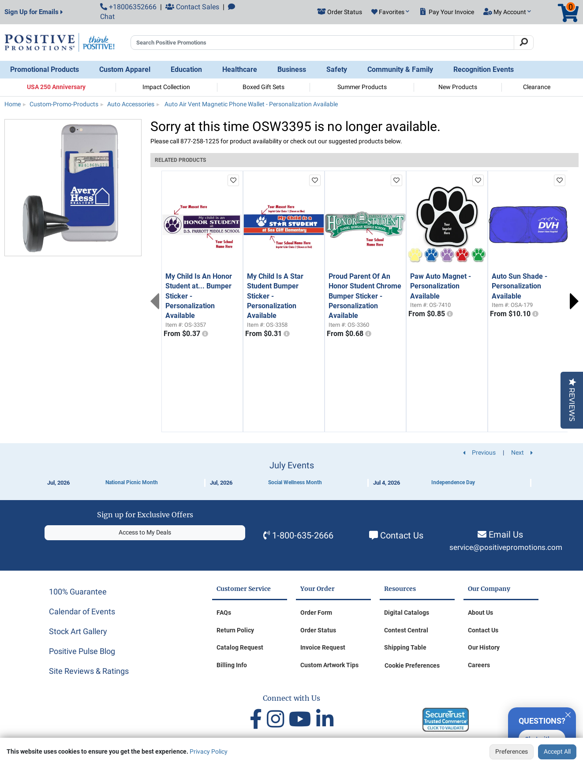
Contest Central (406, 630)
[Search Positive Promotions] (322, 42)
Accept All (557, 751)
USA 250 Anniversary (56, 86)
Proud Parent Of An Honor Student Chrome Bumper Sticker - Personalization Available (365, 296)
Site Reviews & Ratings (89, 671)
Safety (336, 69)
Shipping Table (405, 647)
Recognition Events (483, 69)
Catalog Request (240, 647)
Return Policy (235, 630)
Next (574, 301)
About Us (480, 612)
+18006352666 (128, 7)
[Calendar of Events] (291, 473)
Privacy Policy (209, 751)
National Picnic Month (131, 482)
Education (186, 69)
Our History (484, 647)
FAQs (224, 612)
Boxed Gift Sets (263, 86)
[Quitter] (568, 713)
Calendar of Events (82, 611)
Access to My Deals (145, 532)
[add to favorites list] (233, 180)
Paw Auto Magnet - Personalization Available (440, 286)
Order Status (318, 630)
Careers (479, 665)
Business (291, 69)
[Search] (524, 42)
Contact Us (401, 535)
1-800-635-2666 (302, 535)
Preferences (511, 751)
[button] (390, 12)
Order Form (316, 612)
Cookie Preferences (412, 665)
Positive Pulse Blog (82, 651)
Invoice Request (322, 647)
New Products (457, 86)
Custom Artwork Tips (329, 665)
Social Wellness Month (295, 482)
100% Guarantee (78, 591)
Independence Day (453, 482)
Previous (154, 301)
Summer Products (362, 86)
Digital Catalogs (406, 612)
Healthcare (239, 69)
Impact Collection (166, 86)
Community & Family (400, 69)
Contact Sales (192, 7)
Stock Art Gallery (78, 631)
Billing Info (232, 665)
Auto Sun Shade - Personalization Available (519, 286)
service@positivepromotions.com (505, 547)
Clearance (536, 86)
